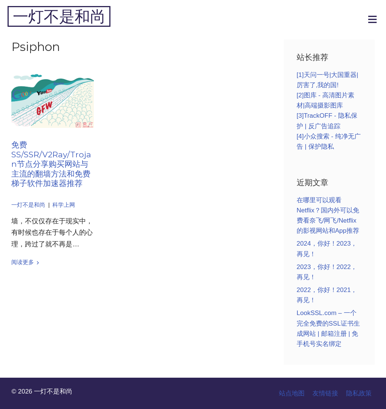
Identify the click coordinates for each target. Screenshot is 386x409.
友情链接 (325, 393)
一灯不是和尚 (59, 16)
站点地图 (292, 393)
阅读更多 (22, 262)
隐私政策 (359, 393)
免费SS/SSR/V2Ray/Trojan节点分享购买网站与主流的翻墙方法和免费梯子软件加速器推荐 (51, 164)
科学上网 (63, 205)
